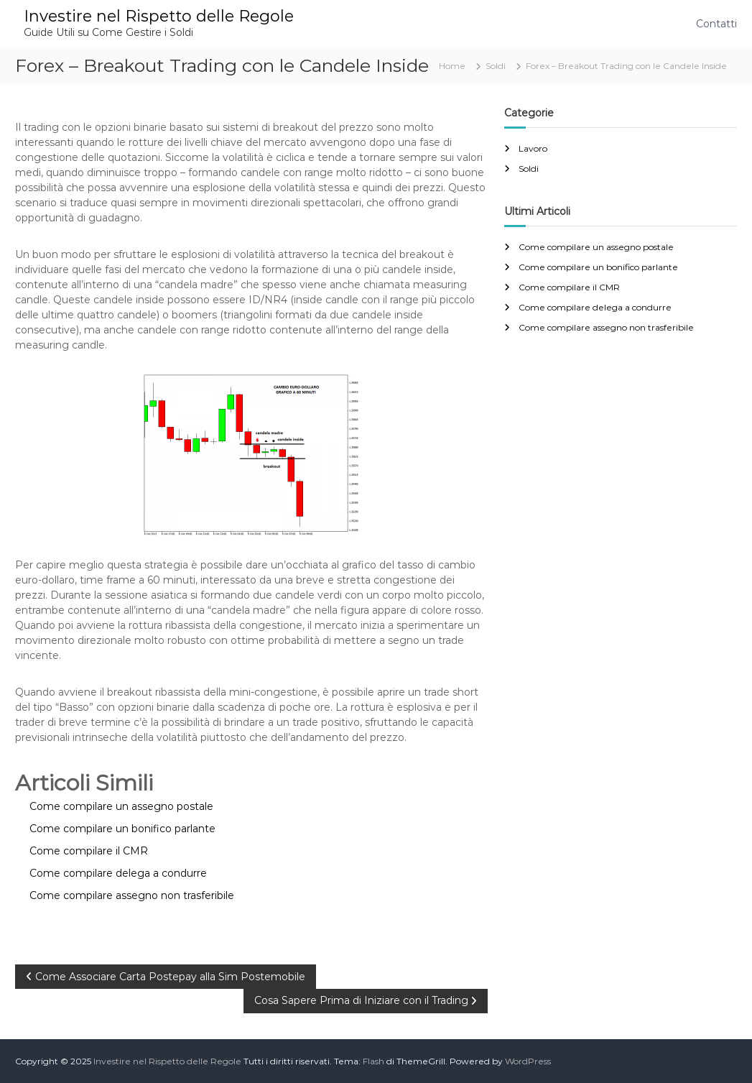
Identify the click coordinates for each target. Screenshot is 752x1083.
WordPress (528, 1061)
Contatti (716, 23)
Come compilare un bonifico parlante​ (598, 267)
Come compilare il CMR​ (569, 287)
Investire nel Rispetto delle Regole (159, 16)
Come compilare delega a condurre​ (595, 307)
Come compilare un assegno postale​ (596, 246)
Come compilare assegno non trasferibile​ (606, 327)
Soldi (496, 65)
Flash (373, 1061)
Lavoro (533, 148)
